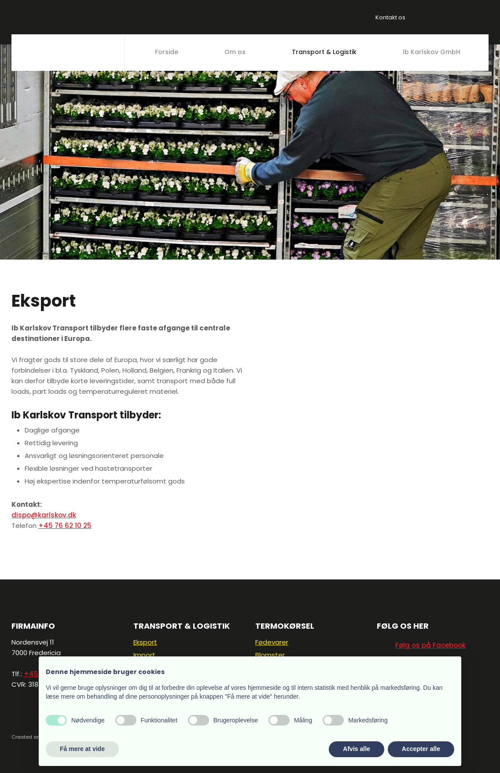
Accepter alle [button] (421, 748)
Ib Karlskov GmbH (431, 52)
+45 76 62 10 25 (65, 525)
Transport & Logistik (324, 52)
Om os (235, 52)
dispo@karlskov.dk (43, 515)
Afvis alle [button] (356, 748)
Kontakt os (390, 17)
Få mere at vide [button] (82, 748)
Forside (166, 52)
